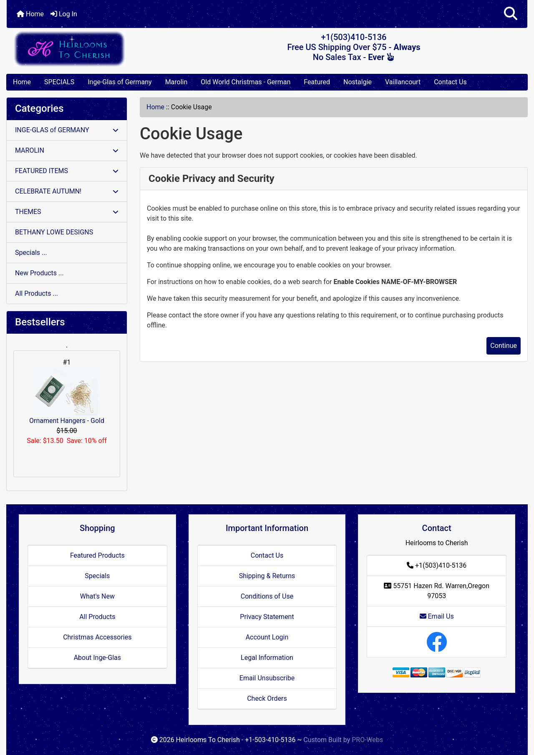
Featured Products (97, 555)
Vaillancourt (403, 82)
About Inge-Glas (97, 658)
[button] (511, 14)
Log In (63, 14)
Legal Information (267, 658)
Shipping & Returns (267, 576)
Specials (97, 576)
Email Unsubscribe (267, 678)
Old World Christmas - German (245, 82)
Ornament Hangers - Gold (66, 396)
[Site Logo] (93, 48)
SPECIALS (59, 82)
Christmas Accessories (97, 637)
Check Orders (267, 698)
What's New (97, 596)
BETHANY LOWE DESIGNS (54, 232)
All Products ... (36, 293)
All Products (97, 617)
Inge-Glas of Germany (119, 82)
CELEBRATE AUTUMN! (66, 191)
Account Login (267, 637)
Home (30, 14)
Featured (317, 82)
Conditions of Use (267, 596)
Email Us (437, 616)
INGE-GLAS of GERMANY (66, 130)
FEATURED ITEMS (66, 171)
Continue (503, 346)
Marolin (176, 82)
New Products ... (39, 273)
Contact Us (450, 82)
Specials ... (31, 253)
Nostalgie (357, 82)
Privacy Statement (267, 617)
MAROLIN (66, 150)
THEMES (66, 212)
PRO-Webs (367, 740)
